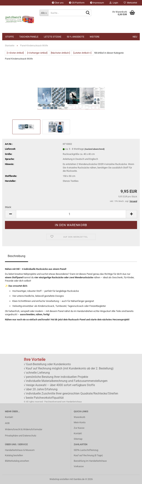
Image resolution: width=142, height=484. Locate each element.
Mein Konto (79, 422)
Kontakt (9, 417)
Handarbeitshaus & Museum (19, 450)
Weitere (94, 36)
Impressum (97, 2)
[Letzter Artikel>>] (82, 52)
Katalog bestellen (14, 455)
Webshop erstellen (59, 479)
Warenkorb (79, 417)
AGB (7, 423)
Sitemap (78, 439)
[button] (10, 214)
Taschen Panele (28, 36)
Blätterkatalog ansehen (17, 460)
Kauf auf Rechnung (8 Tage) (88, 455)
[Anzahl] (71, 214)
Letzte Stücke (52, 36)
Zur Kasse (79, 428)
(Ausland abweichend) (94, 149)
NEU (135, 36)
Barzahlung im (81, 460)
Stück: (8, 207)
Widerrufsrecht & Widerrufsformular (23, 429)
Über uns (57, 2)
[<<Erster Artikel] (15, 52)
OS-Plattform (77, 2)
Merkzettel (130, 2)
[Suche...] (43, 13)
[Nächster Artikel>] (60, 52)
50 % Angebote (75, 36)
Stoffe (9, 36)
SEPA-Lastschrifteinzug (86, 450)
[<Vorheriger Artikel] (37, 52)
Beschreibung (16, 256)
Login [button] (114, 2)
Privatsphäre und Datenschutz (20, 435)
